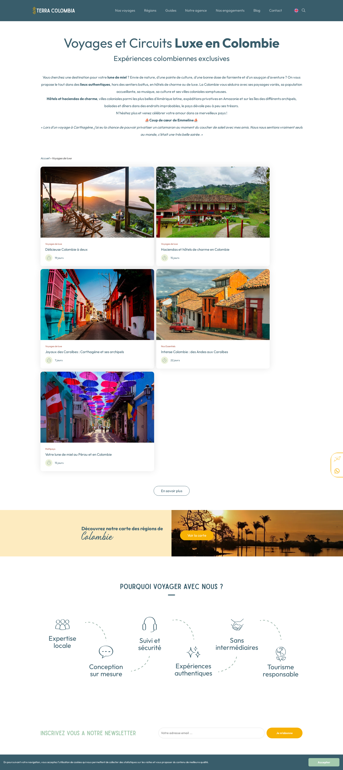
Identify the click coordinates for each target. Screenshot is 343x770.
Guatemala (217, 719)
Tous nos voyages (129, 705)
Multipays (170, 715)
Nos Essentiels (173, 724)
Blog (258, 12)
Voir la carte (196, 400)
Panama (215, 734)
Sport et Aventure (175, 734)
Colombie (216, 710)
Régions (150, 12)
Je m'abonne (284, 597)
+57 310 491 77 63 (267, 708)
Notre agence (196, 12)
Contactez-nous (128, 724)
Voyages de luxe (174, 738)
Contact (277, 12)
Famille (168, 710)
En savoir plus (171, 355)
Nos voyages (124, 12)
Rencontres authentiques (179, 729)
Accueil (45, 158)
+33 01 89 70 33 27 (268, 712)
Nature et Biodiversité (177, 719)
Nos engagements (231, 12)
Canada (215, 705)
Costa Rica (217, 715)
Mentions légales (128, 729)
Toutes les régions (129, 710)
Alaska (214, 738)
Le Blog (122, 715)
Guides (170, 12)
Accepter (324, 762)
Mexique (215, 724)
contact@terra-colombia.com (275, 703)
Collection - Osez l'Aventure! (182, 705)
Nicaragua (217, 729)
